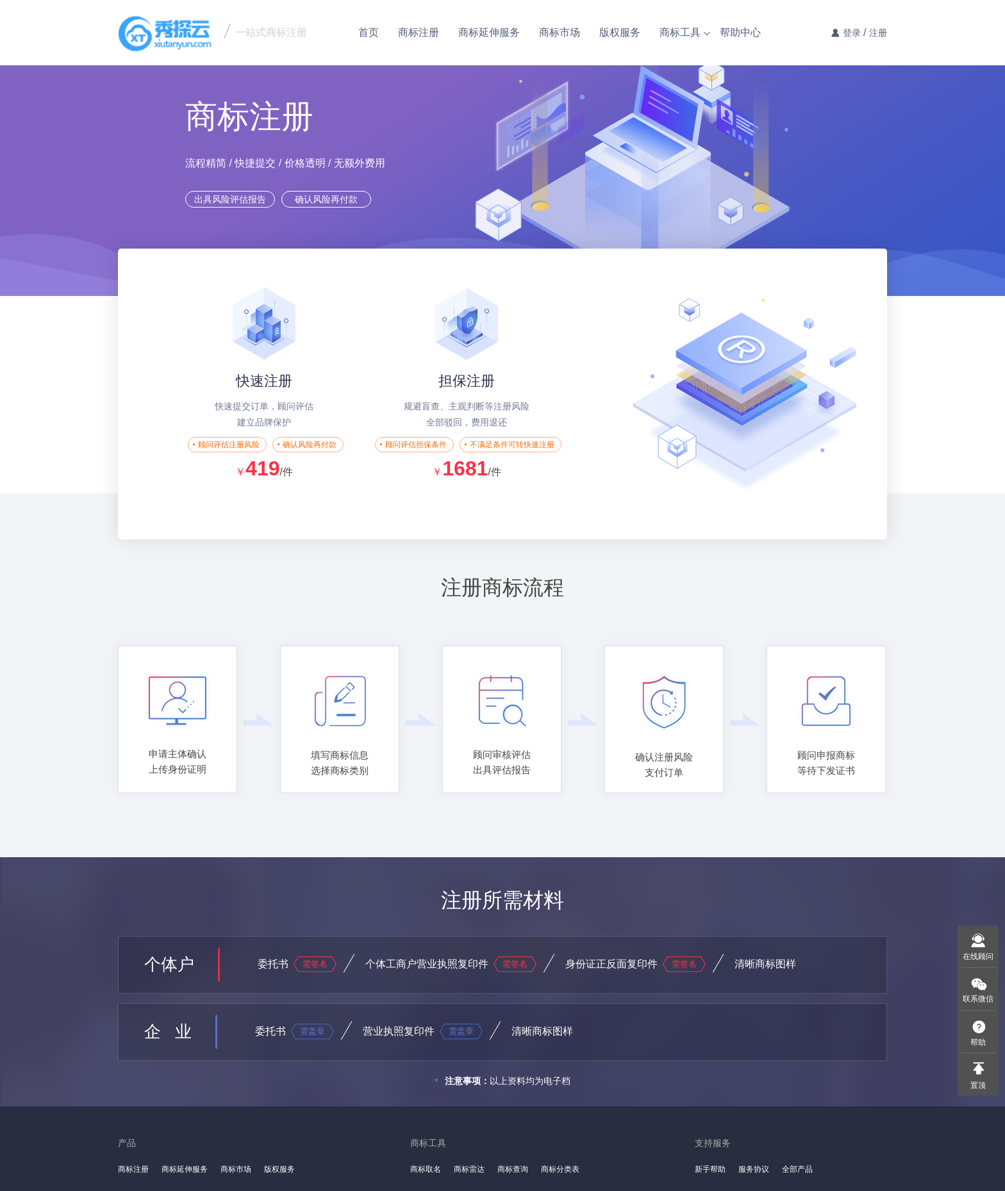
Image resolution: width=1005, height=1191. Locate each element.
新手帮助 (710, 1169)
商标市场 (559, 32)
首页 (368, 32)
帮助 (978, 1042)
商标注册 (418, 32)
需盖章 (312, 1031)
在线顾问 (978, 956)
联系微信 (978, 998)
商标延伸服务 (489, 32)
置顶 (978, 1085)
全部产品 (797, 1169)
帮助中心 (740, 32)
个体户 (169, 964)
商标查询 (512, 1169)
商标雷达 (469, 1169)
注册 (878, 33)
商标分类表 (560, 1169)
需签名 (315, 964)
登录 (852, 33)
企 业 (168, 1031)
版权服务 (619, 32)
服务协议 (753, 1169)
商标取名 (425, 1169)
